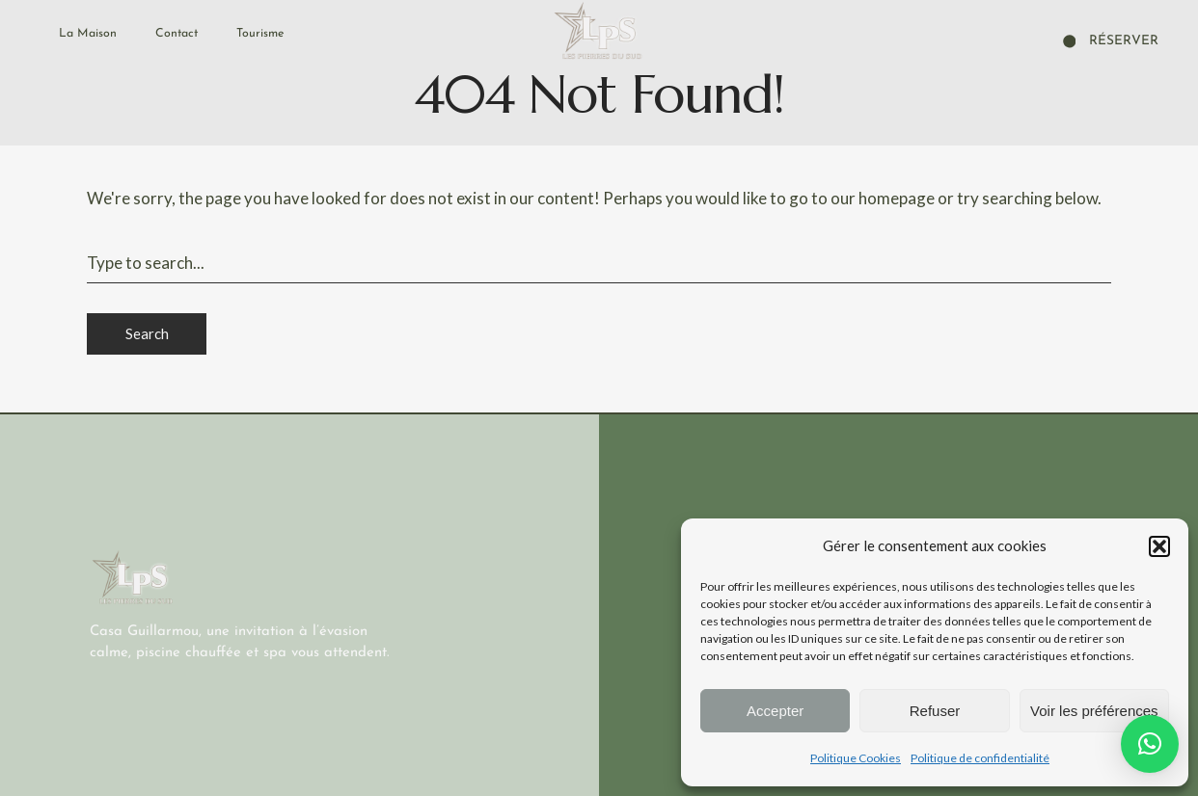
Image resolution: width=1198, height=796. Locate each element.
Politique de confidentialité (980, 758)
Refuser (935, 711)
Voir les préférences (1094, 711)
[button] (1159, 546)
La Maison (88, 34)
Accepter (775, 711)
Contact (176, 34)
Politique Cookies (855, 758)
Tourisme (260, 34)
